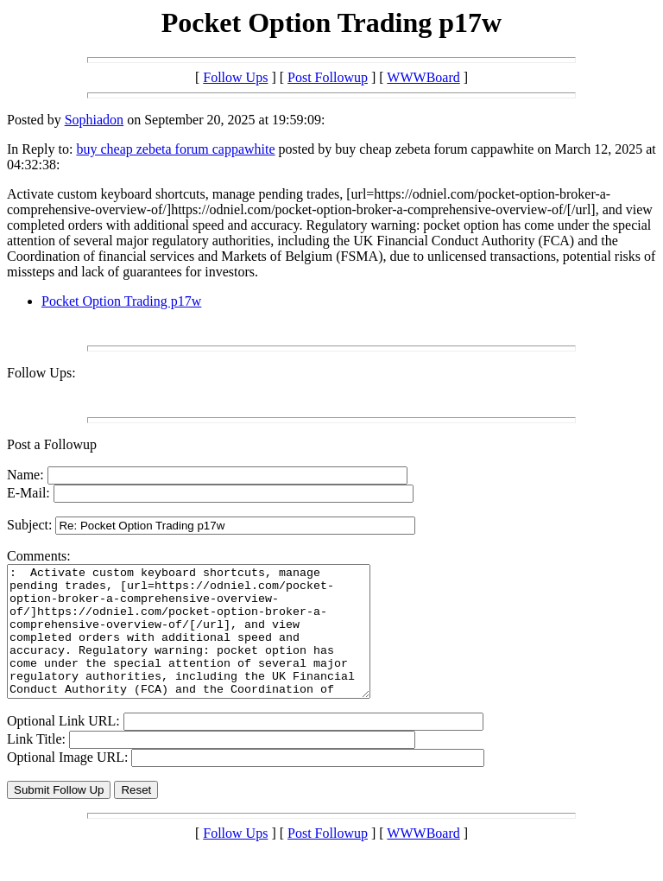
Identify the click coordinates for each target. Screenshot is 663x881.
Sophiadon (94, 119)
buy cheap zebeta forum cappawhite (175, 149)
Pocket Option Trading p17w (121, 301)
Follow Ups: (41, 372)
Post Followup (327, 77)
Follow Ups (235, 77)
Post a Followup (52, 444)
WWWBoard (423, 77)
